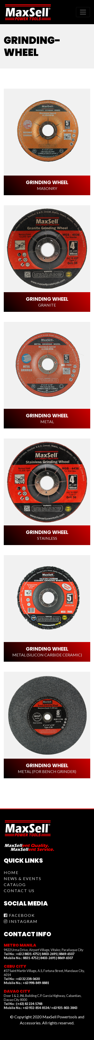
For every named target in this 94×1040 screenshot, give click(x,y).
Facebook (19, 915)
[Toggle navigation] (83, 12)
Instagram (21, 921)
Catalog (15, 884)
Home (11, 872)
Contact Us (19, 890)
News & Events (22, 878)
